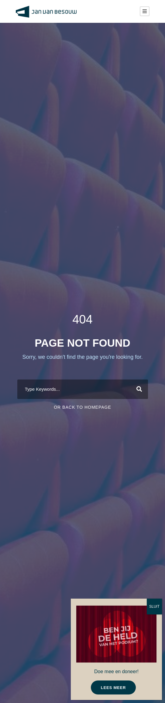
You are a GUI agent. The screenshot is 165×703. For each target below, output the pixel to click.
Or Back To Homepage (82, 407)
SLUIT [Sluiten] (154, 606)
